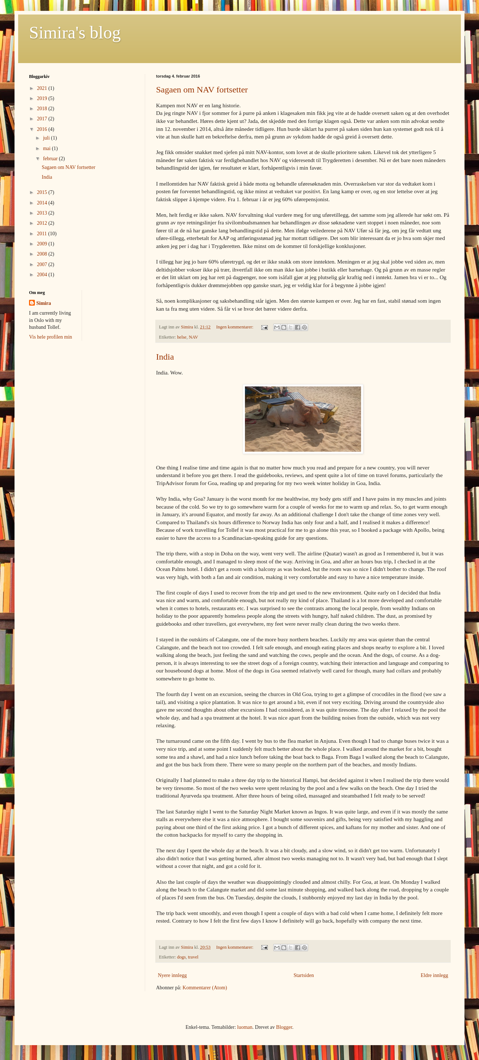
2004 (43, 274)
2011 (42, 233)
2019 (43, 98)
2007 (43, 264)
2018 (43, 108)
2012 (43, 223)
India (165, 356)
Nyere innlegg (172, 975)
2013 (43, 213)
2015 (43, 192)
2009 (43, 244)
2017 (43, 118)
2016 (43, 129)
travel (193, 957)
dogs (181, 957)
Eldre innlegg (434, 975)
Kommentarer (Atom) (205, 987)
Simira (43, 303)
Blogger (284, 1027)
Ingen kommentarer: (235, 327)
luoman (245, 1027)
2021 (43, 88)
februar (51, 158)
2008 (43, 254)
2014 (43, 203)
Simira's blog (75, 32)
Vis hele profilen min (50, 337)
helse (182, 337)
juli (47, 138)
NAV (193, 337)
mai (47, 148)
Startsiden (304, 975)
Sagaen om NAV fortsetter (202, 89)
